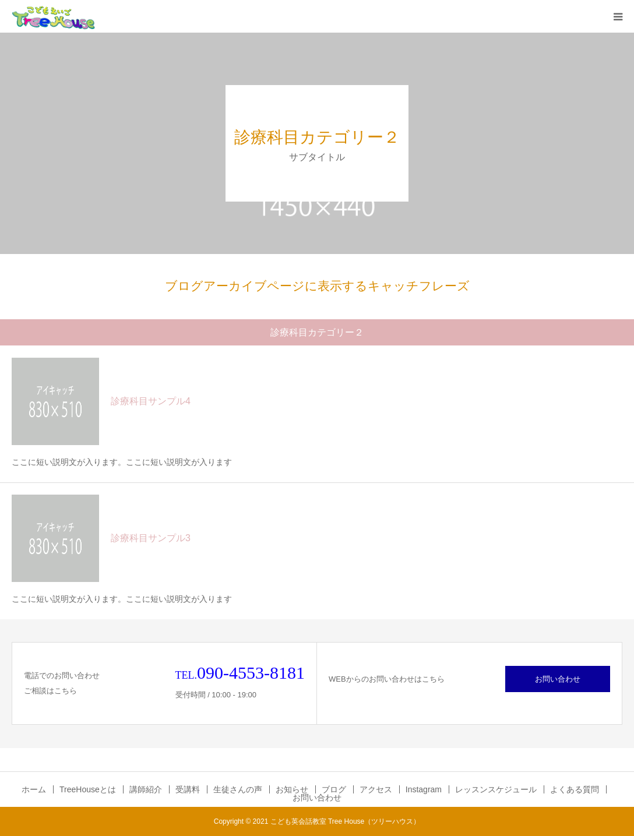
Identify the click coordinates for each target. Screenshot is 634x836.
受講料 (187, 789)
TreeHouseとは (87, 789)
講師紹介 (145, 789)
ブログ (334, 789)
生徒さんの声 (237, 789)
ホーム (34, 789)
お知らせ (292, 789)
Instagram (424, 789)
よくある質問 (574, 789)
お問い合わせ (557, 679)
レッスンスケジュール (496, 789)
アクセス (376, 789)
